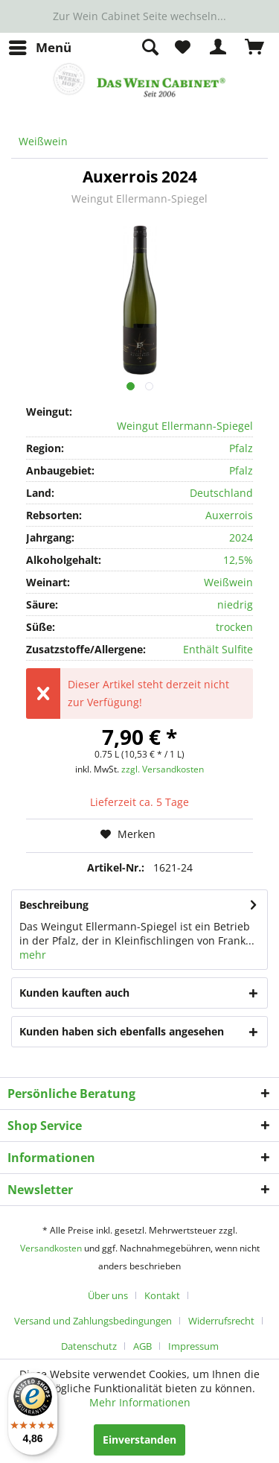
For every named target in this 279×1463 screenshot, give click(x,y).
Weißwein (228, 582)
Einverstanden (139, 1439)
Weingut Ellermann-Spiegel (139, 198)
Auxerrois (229, 515)
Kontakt (162, 1295)
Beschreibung (54, 905)
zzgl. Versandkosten (162, 769)
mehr (32, 955)
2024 (241, 537)
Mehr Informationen (139, 1402)
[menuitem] (39, 48)
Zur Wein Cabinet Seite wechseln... (139, 16)
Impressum (193, 1346)
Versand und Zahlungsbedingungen (93, 1320)
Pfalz (241, 448)
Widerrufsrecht (221, 1320)
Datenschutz (89, 1346)
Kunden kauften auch (74, 993)
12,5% (238, 560)
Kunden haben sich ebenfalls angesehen (121, 1031)
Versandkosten (51, 1248)
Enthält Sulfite (218, 649)
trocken (234, 627)
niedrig (235, 604)
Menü (40, 46)
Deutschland (221, 493)
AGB (142, 1346)
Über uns (108, 1295)
